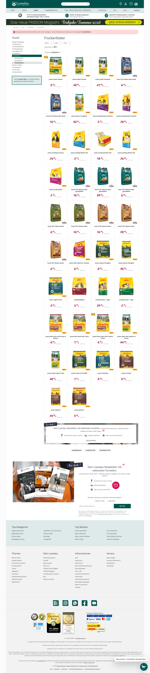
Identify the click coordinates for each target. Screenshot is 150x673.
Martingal (47, 536)
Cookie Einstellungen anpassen (92, 669)
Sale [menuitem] (125, 10)
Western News (100, 501)
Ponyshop (15, 574)
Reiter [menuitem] (24, 10)
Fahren (14, 568)
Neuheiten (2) (49, 47)
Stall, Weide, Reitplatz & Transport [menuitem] (78, 10)
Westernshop (16, 558)
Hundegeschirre (17, 51)
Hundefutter (16, 56)
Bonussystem (47, 563)
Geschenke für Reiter (18, 563)
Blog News (111, 501)
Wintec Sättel (79, 539)
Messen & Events (48, 579)
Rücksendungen (80, 568)
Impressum (78, 560)
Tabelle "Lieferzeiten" (89, 662)
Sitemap (77, 587)
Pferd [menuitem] (12, 10)
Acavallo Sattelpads (113, 539)
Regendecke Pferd (17, 533)
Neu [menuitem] (114, 10)
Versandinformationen (82, 579)
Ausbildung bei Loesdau (51, 574)
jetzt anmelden (91, 440)
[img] (136, 5)
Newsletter (110, 566)
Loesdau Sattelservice (114, 560)
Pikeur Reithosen (80, 533)
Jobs (44, 576)
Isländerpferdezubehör (19, 576)
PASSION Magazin (49, 571)
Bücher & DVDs (17, 65)
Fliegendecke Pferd (18, 531)
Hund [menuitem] (36, 10)
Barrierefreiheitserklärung (83, 566)
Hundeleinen (16, 53)
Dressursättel (16, 536)
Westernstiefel (48, 533)
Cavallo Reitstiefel (80, 531)
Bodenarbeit (16, 582)
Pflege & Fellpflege (18, 42)
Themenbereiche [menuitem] (51, 10)
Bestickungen (111, 558)
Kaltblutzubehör (17, 579)
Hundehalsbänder (18, 46)
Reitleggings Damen (18, 539)
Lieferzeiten (79, 576)
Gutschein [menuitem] (102, 10)
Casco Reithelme (112, 531)
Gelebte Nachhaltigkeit (50, 568)
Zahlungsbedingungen (82, 582)
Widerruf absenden (81, 585)
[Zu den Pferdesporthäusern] (120, 4)
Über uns (46, 566)
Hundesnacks (19, 58)
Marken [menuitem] (137, 10)
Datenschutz (79, 563)
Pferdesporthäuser (49, 558)
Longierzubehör (17, 560)
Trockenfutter (19, 63)
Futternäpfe (16, 70)
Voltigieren (15, 571)
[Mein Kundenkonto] (126, 5)
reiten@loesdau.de (81, 638)
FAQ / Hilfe (78, 571)
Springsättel (47, 539)
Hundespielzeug (17, 49)
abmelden (88, 516)
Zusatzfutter (18, 60)
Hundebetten (16, 67)
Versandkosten (41, 661)
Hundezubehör (17, 72)
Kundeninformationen (82, 574)
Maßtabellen (111, 563)
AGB (76, 558)
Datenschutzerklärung (105, 514)
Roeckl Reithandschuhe (114, 536)
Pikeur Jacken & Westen (82, 536)
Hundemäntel (16, 44)
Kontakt (45, 560)
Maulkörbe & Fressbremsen (52, 531)
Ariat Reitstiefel (112, 533)
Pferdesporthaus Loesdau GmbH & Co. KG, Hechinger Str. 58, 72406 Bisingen (77, 666)
